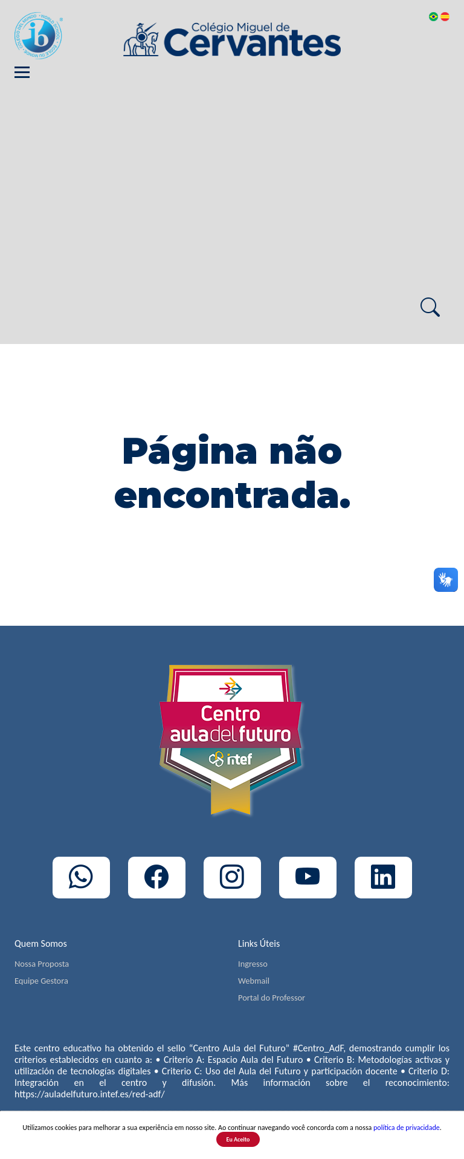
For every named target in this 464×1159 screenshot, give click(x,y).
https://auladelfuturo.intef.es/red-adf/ (89, 1094)
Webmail (253, 980)
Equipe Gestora (41, 980)
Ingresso (253, 963)
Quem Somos (40, 943)
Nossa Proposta (41, 963)
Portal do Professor (271, 997)
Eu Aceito (238, 1139)
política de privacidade (406, 1127)
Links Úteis (259, 943)
